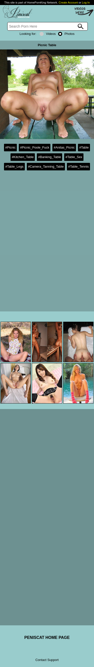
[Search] (47, 26)
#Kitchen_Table (23, 157)
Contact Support (46, 660)
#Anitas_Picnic (64, 147)
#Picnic (10, 147)
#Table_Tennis (78, 166)
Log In (86, 2)
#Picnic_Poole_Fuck (34, 147)
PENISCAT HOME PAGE (47, 637)
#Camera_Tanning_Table (46, 166)
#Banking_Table (49, 157)
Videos (48, 34)
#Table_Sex (73, 157)
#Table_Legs (14, 166)
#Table (84, 147)
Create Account (68, 2)
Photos (66, 34)
